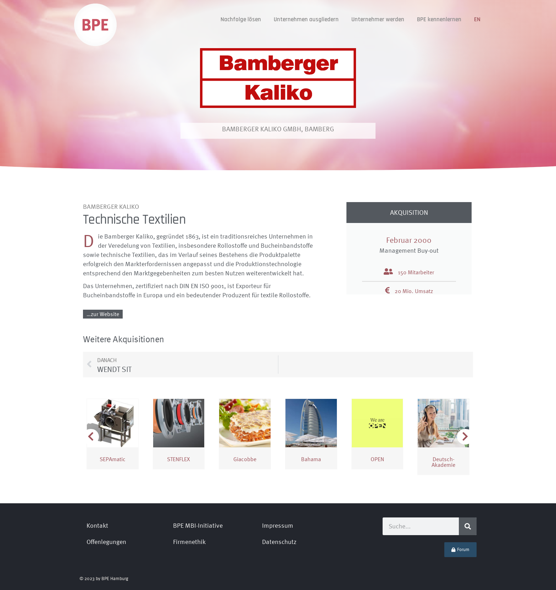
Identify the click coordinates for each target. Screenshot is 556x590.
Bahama (311, 459)
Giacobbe (244, 459)
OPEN (377, 459)
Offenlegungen (106, 541)
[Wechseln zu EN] (477, 20)
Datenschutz (279, 541)
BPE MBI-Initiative (198, 525)
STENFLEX (178, 459)
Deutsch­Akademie (443, 462)
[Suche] (468, 526)
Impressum (277, 525)
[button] (465, 437)
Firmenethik (189, 541)
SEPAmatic (113, 459)
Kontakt (97, 525)
